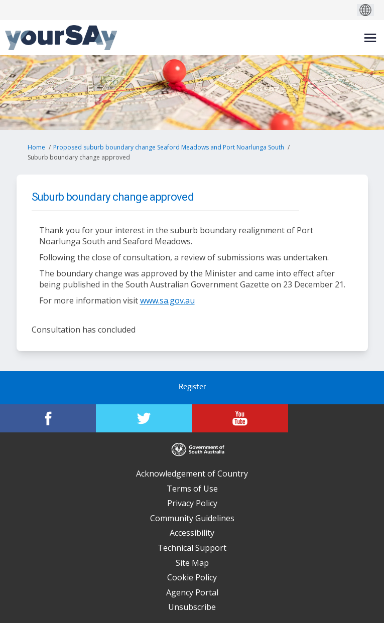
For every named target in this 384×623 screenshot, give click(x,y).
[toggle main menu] (370, 38)
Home (36, 147)
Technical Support (192, 547)
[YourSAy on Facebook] (48, 418)
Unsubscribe (192, 606)
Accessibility (192, 532)
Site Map (192, 562)
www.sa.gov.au (167, 300)
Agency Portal (192, 592)
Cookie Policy (192, 577)
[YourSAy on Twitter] (144, 418)
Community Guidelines (192, 518)
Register (192, 387)
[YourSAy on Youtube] (240, 418)
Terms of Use (192, 488)
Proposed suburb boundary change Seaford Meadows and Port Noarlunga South (168, 147)
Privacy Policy (192, 503)
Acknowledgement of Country (192, 473)
